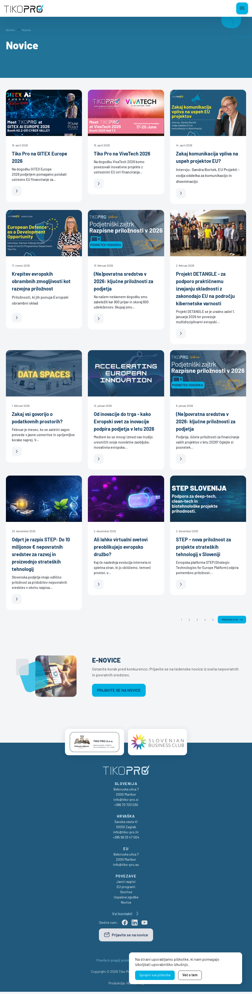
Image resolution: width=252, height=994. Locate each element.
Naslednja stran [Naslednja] (228, 620)
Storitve (126, 894)
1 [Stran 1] (178, 620)
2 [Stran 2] (186, 620)
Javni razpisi (126, 884)
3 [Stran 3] (194, 620)
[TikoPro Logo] (23, 8)
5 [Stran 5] (210, 620)
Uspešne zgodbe (126, 899)
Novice (126, 904)
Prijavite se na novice (119, 690)
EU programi (126, 889)
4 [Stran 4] (202, 620)
